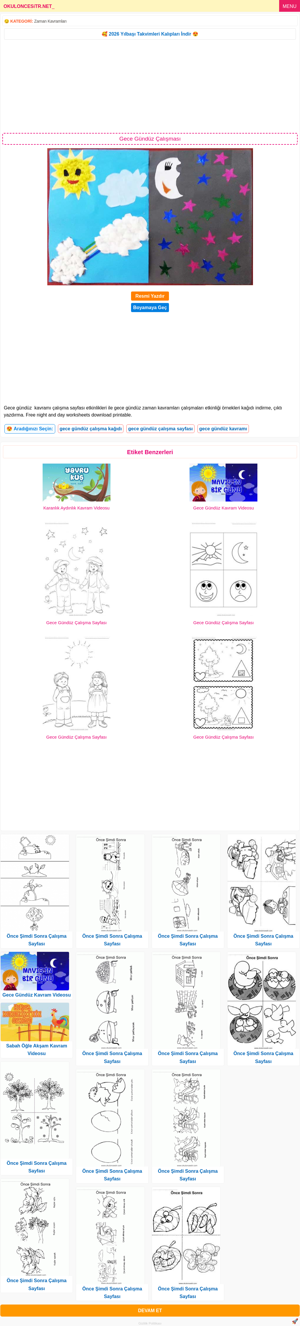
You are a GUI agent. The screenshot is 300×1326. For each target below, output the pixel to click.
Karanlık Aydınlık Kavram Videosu (76, 507)
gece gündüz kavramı (223, 428)
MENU (289, 6)
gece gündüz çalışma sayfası (160, 428)
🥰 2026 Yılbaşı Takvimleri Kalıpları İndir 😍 (150, 33)
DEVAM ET (150, 1310)
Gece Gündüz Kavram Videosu (223, 507)
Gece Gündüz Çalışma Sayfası (76, 622)
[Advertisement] (150, 86)
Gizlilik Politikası (150, 1323)
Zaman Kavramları (50, 21)
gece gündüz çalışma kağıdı (91, 428)
